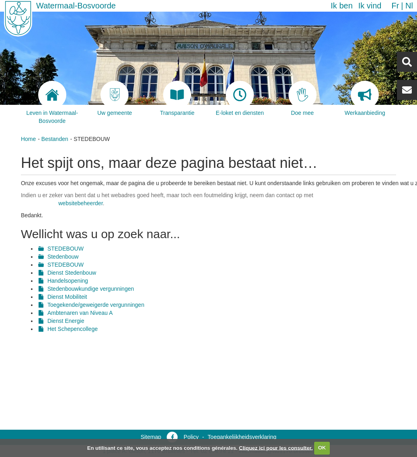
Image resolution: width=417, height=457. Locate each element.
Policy (191, 437)
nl (409, 5)
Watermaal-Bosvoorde (76, 5)
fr (395, 5)
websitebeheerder (80, 203)
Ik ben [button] (341, 5)
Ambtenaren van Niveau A (80, 313)
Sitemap (151, 437)
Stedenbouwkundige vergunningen (90, 289)
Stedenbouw (63, 256)
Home (28, 139)
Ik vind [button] (370, 5)
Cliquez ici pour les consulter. (276, 448)
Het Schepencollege (72, 329)
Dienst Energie (65, 321)
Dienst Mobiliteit (67, 297)
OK (322, 448)
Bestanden (54, 139)
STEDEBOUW (65, 248)
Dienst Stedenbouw (71, 272)
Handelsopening (67, 280)
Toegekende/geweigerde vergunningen (95, 305)
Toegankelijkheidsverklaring (242, 437)
